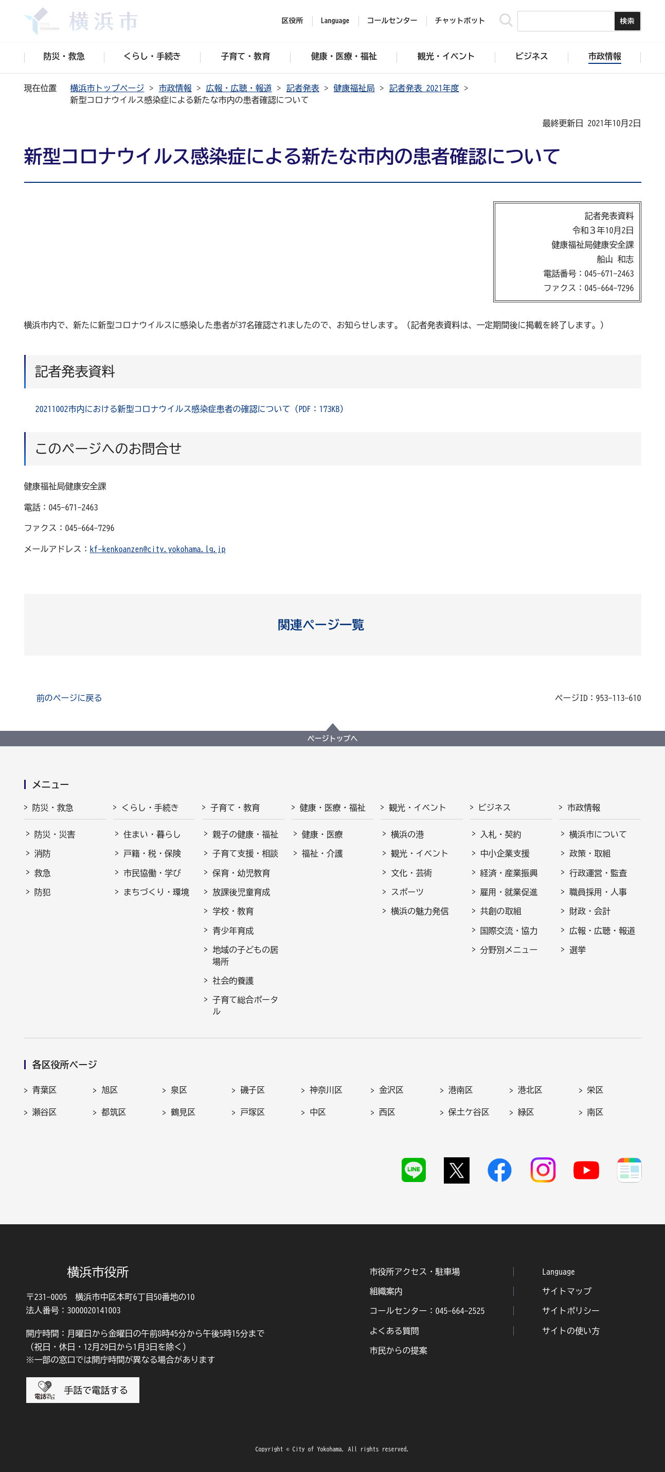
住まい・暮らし (152, 834)
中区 (318, 1112)
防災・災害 (55, 834)
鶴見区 (183, 1112)
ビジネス (494, 807)
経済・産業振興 (509, 873)
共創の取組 (501, 911)
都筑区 (113, 1112)
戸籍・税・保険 (152, 853)
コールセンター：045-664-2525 (427, 1311)
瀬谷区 (44, 1112)
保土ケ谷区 (469, 1112)
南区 (595, 1112)
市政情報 (175, 88)
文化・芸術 (411, 873)
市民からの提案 (398, 1350)
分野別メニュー (509, 950)
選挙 (577, 950)
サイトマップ (566, 1291)
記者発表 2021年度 (424, 88)
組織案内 (386, 1291)
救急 (42, 873)
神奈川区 (326, 1090)
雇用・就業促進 (509, 892)
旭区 (109, 1090)
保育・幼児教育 (241, 873)
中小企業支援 (505, 853)
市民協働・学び (152, 873)
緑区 (526, 1112)
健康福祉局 (354, 88)
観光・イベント (417, 807)
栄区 (595, 1090)
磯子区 (252, 1090)
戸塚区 (252, 1112)
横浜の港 (407, 834)
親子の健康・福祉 (245, 834)
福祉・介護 (322, 853)
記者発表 (302, 88)
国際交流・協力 (509, 931)
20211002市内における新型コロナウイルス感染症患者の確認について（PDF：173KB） (191, 409)
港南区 (460, 1090)
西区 (387, 1112)
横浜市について (598, 834)
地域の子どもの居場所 (245, 955)
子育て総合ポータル (245, 1005)
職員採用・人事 (598, 892)
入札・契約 (501, 834)
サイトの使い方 (571, 1331)
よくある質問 (394, 1331)
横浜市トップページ (107, 88)
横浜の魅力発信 (419, 911)
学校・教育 (233, 911)
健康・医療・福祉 (333, 807)
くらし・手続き (150, 807)
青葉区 (44, 1090)
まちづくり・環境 (156, 892)
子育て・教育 (235, 807)
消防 (42, 853)
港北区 (530, 1090)
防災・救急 (53, 807)
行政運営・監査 (598, 873)
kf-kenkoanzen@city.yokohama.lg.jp (158, 549)
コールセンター (392, 20)
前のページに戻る (69, 698)
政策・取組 (589, 853)
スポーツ (407, 892)
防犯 (42, 892)
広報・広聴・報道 (239, 88)
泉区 (179, 1090)
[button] (332, 624)
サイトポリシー (571, 1311)
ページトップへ (333, 738)
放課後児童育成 (241, 892)
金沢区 (391, 1090)
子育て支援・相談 (245, 853)
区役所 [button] (292, 20)
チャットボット (460, 20)
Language (558, 1272)
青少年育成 (233, 931)
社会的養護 (233, 981)
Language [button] (335, 20)
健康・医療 (322, 834)
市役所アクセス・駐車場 (415, 1272)
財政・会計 (589, 911)
